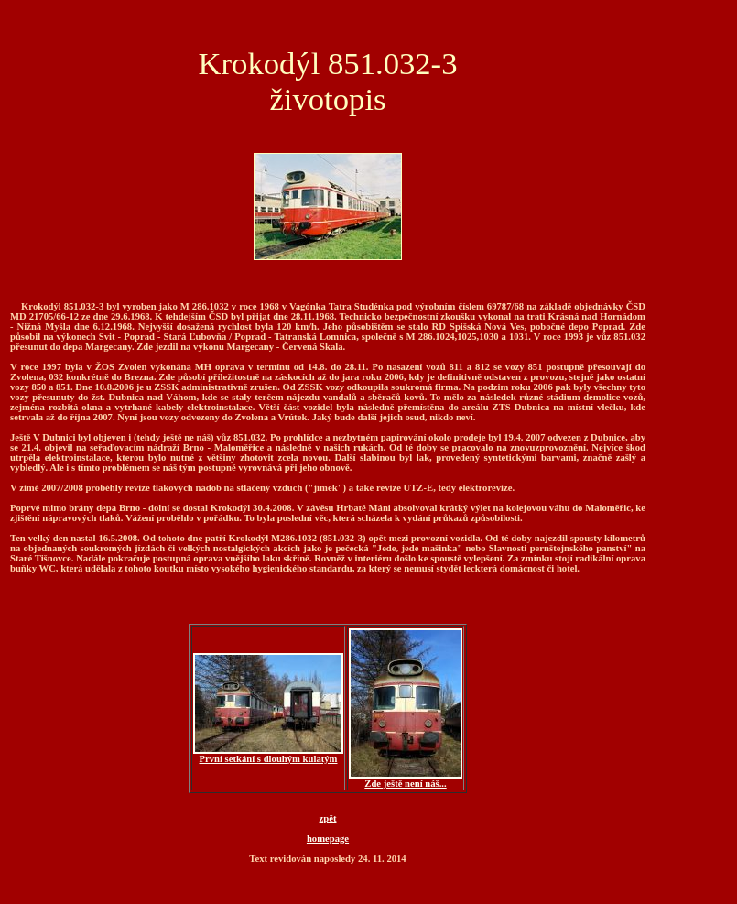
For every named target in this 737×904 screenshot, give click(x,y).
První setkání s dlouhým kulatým (268, 755)
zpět (328, 818)
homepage (328, 838)
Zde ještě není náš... (405, 779)
